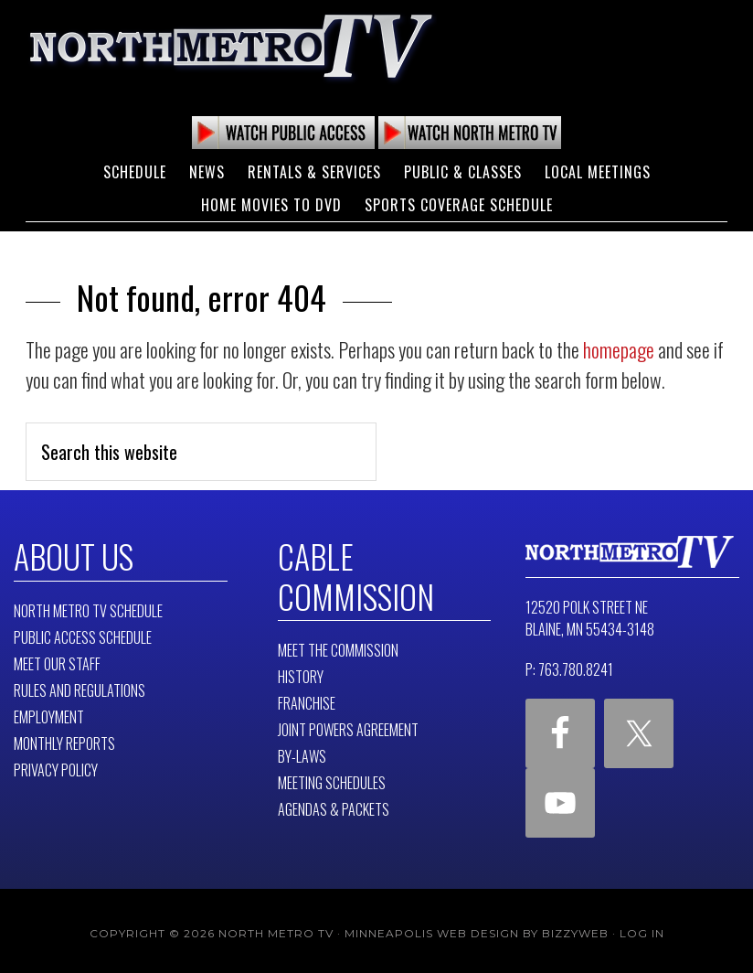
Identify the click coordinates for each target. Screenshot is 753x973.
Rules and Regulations (79, 688)
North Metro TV (231, 45)
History (300, 671)
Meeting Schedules (332, 777)
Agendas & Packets (333, 804)
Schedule (134, 172)
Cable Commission (349, 572)
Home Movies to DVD (271, 205)
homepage (618, 349)
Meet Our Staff (57, 661)
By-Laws (302, 751)
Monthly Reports (64, 741)
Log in (642, 928)
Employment (49, 714)
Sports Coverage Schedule (459, 205)
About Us (70, 554)
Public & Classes (463, 172)
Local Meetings (598, 172)
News (207, 172)
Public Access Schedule (83, 635)
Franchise (306, 698)
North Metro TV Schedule (88, 608)
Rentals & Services (314, 172)
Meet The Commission (338, 645)
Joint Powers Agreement (348, 724)
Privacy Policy (56, 767)
